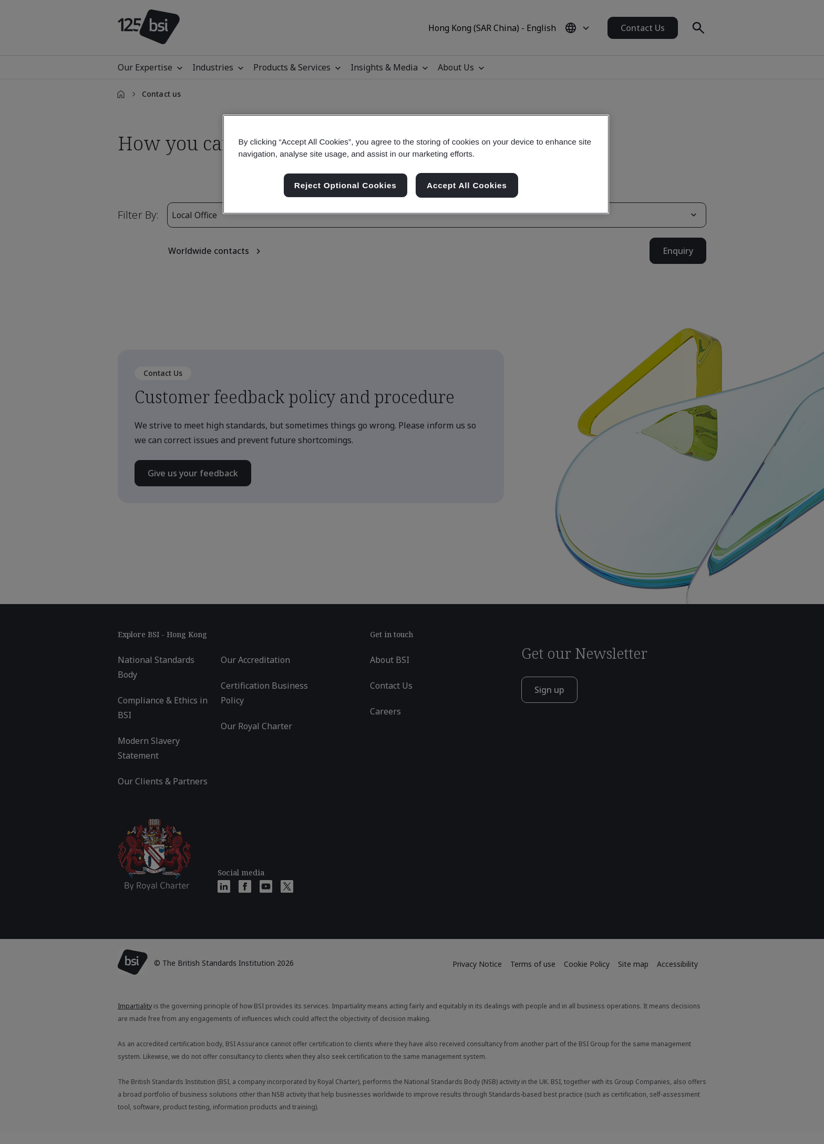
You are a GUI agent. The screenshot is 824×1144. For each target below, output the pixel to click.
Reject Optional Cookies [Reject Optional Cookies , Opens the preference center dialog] (345, 185)
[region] (416, 164)
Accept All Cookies (467, 185)
